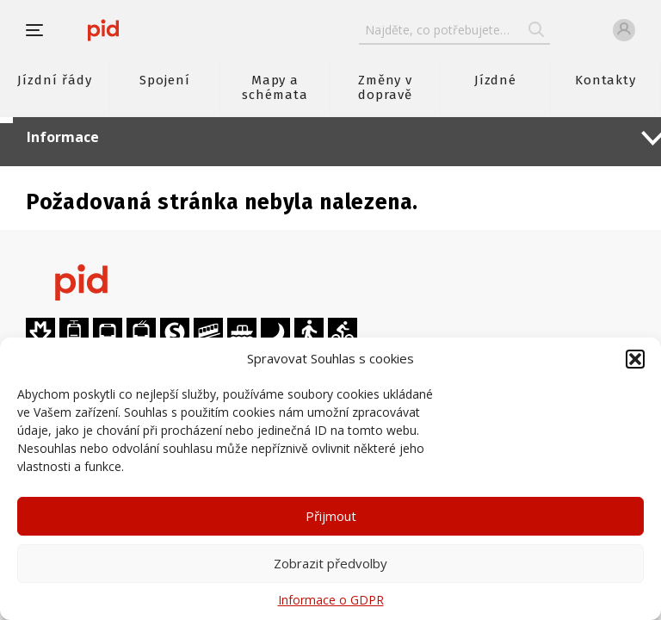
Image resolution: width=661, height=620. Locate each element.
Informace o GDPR (331, 600)
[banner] (103, 30)
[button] (635, 359)
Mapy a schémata (275, 87)
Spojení (164, 80)
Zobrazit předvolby (330, 563)
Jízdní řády (54, 80)
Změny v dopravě (385, 87)
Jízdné (495, 80)
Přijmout (331, 515)
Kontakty (606, 80)
